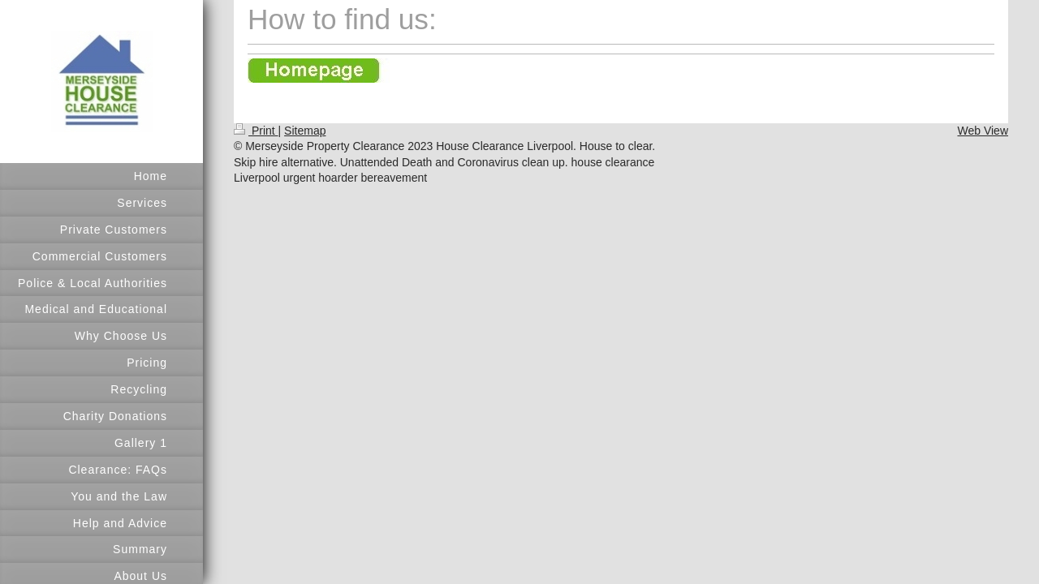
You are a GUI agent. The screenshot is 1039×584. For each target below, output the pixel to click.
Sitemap (304, 130)
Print (256, 130)
